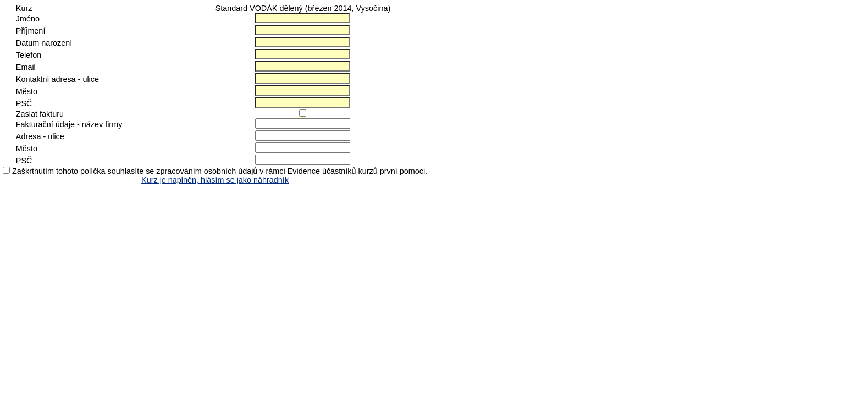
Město (26, 91)
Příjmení (31, 30)
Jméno (28, 18)
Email (26, 67)
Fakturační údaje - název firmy (69, 124)
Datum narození (44, 42)
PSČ (24, 103)
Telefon (28, 55)
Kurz (24, 8)
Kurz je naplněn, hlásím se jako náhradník (215, 179)
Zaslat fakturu (40, 113)
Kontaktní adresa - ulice (57, 79)
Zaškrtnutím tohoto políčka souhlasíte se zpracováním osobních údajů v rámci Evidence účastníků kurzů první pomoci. (219, 171)
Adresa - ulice (40, 136)
